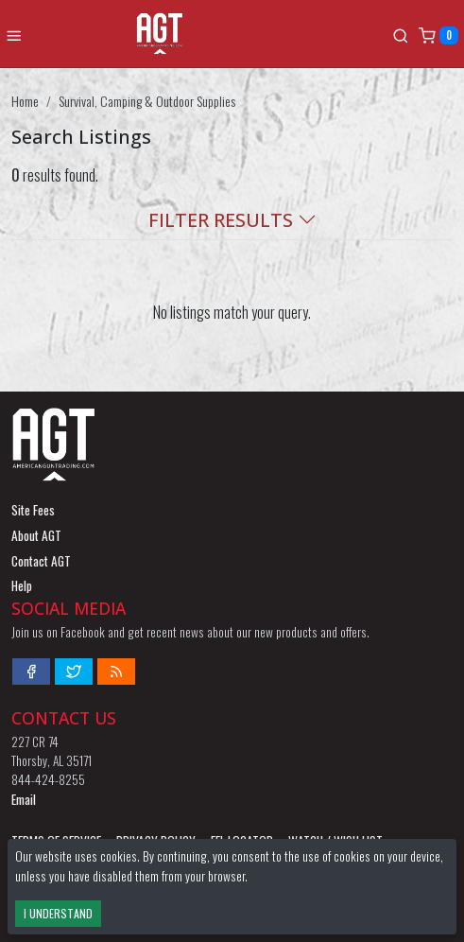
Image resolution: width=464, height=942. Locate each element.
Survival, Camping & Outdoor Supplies (147, 101)
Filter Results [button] (232, 220)
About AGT (36, 535)
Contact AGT (41, 560)
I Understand (58, 913)
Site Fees (33, 509)
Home (25, 101)
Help (21, 585)
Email (23, 799)
